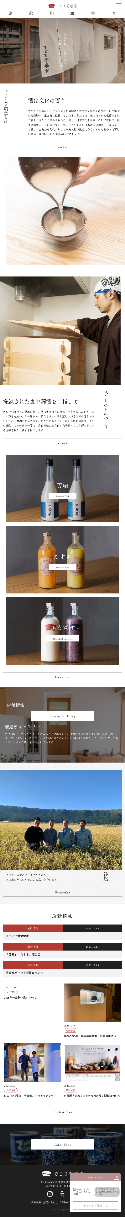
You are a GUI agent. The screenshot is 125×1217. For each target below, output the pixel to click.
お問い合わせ (50, 1202)
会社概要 (36, 1202)
